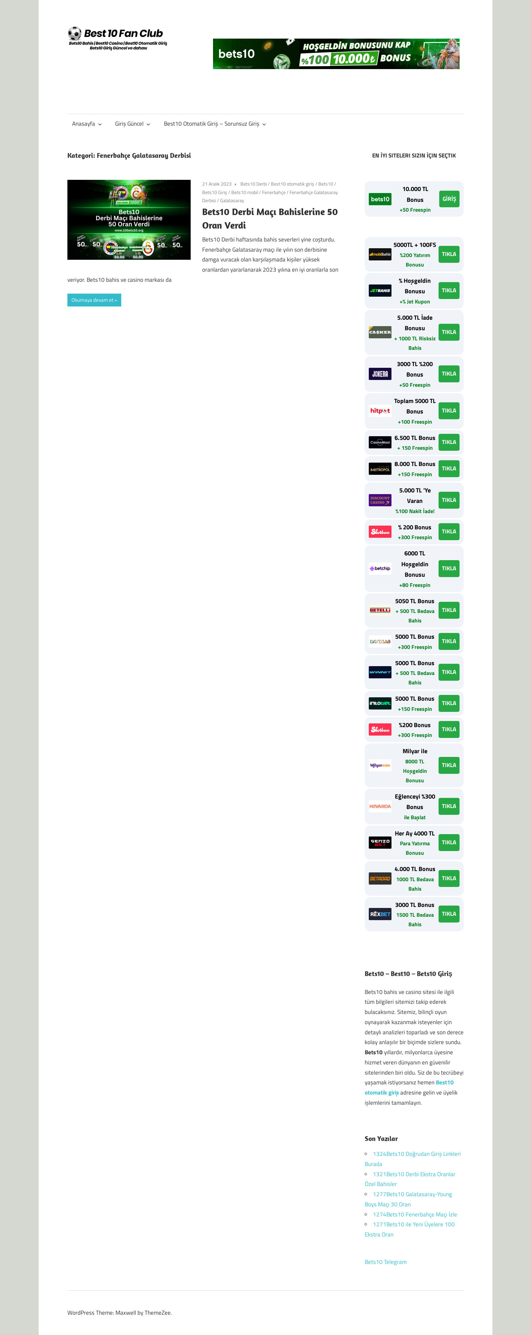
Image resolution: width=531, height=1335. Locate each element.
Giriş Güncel (132, 123)
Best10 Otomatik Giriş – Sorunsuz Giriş (215, 123)
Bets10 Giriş (214, 192)
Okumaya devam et (92, 300)
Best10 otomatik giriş (292, 183)
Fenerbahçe (273, 192)
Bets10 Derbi (253, 183)
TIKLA (449, 254)
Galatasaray (232, 200)
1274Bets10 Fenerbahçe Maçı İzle (415, 1214)
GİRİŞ (449, 198)
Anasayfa (87, 123)
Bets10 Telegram (386, 1261)
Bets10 (325, 183)
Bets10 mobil (244, 192)
